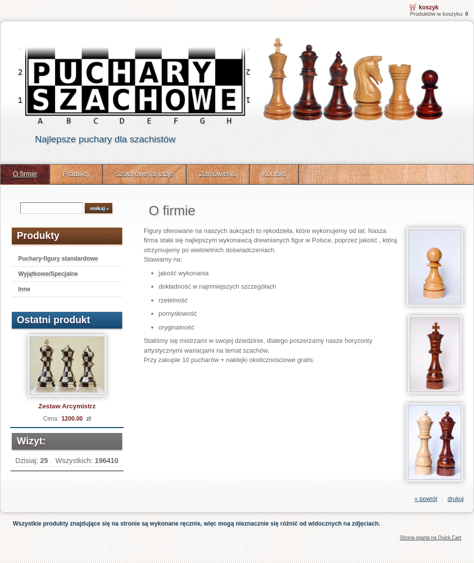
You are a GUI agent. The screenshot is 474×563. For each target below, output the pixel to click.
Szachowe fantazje (144, 174)
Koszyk (429, 7)
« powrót (425, 499)
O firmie (25, 174)
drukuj (455, 499)
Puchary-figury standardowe (58, 258)
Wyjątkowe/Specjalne (48, 273)
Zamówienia (218, 174)
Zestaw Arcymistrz (67, 406)
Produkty (76, 174)
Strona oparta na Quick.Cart (430, 537)
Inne (24, 289)
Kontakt (274, 174)
